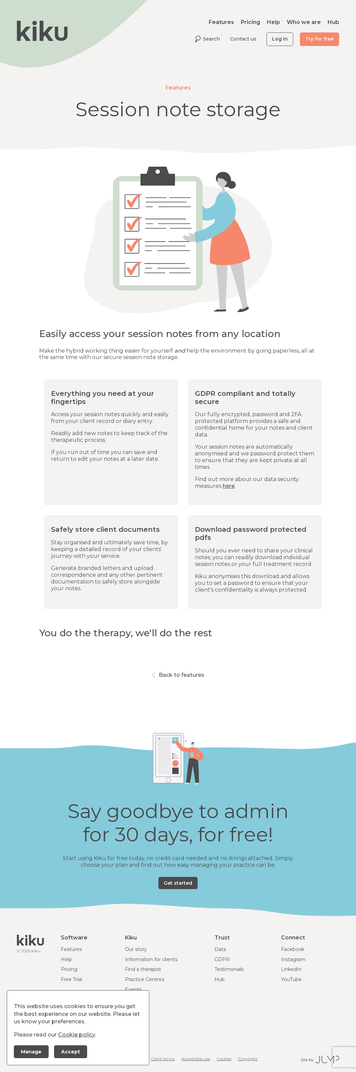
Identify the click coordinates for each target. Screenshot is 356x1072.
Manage (31, 1052)
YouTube (291, 979)
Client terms (163, 1058)
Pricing (250, 22)
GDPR (222, 959)
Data (220, 949)
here (229, 486)
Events (133, 989)
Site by (320, 1060)
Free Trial (71, 979)
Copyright (248, 1058)
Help (273, 22)
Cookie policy (76, 1034)
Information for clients (151, 959)
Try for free (319, 39)
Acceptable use (195, 1058)
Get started (178, 883)
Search (207, 39)
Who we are (304, 22)
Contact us (243, 39)
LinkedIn (291, 969)
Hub (333, 22)
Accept (70, 1052)
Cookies (224, 1058)
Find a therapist (143, 969)
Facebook (292, 949)
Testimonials (229, 969)
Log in (280, 39)
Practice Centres (144, 979)
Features (221, 22)
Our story (136, 949)
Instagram (293, 959)
